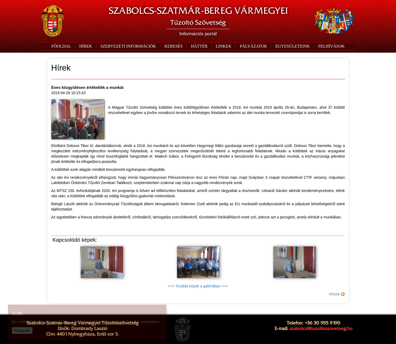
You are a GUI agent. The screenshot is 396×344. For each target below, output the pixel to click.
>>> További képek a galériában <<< (198, 286)
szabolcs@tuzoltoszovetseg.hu (320, 328)
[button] (128, 46)
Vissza (337, 294)
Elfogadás (22, 330)
